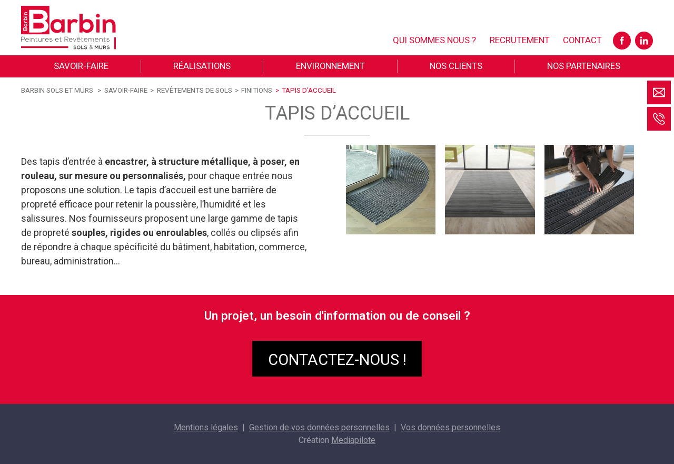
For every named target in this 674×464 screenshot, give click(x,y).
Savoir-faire (81, 66)
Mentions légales (206, 427)
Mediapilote (353, 440)
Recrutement (520, 40)
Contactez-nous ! (337, 360)
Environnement (330, 66)
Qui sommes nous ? (434, 40)
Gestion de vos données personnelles (319, 427)
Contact (582, 40)
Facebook (622, 41)
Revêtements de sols (194, 90)
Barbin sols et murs (57, 90)
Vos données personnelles (450, 427)
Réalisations (202, 66)
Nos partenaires (583, 66)
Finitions (256, 90)
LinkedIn (644, 41)
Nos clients (456, 66)
